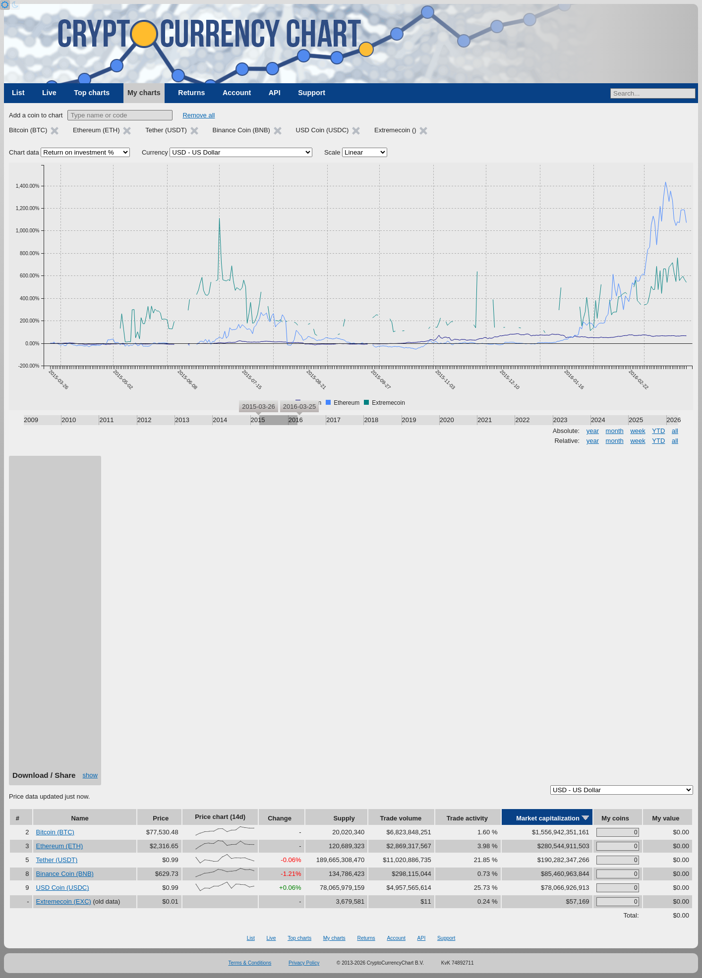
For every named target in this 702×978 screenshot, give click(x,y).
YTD (658, 431)
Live (49, 93)
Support (311, 93)
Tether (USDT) (57, 860)
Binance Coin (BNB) (65, 873)
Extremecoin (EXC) (63, 901)
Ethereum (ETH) (59, 846)
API (275, 93)
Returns (191, 93)
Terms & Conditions (250, 963)
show (90, 775)
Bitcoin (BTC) (55, 832)
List (18, 93)
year (592, 431)
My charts (144, 93)
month (615, 431)
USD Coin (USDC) (62, 887)
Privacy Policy (304, 963)
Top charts (92, 93)
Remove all (198, 115)
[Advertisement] (55, 616)
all (675, 431)
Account (237, 93)
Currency (155, 152)
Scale (332, 152)
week (637, 431)
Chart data (24, 152)
